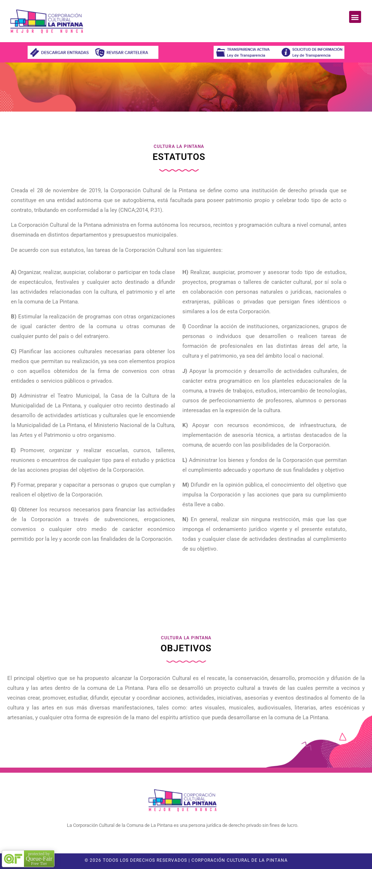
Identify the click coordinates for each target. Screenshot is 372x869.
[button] (355, 17)
